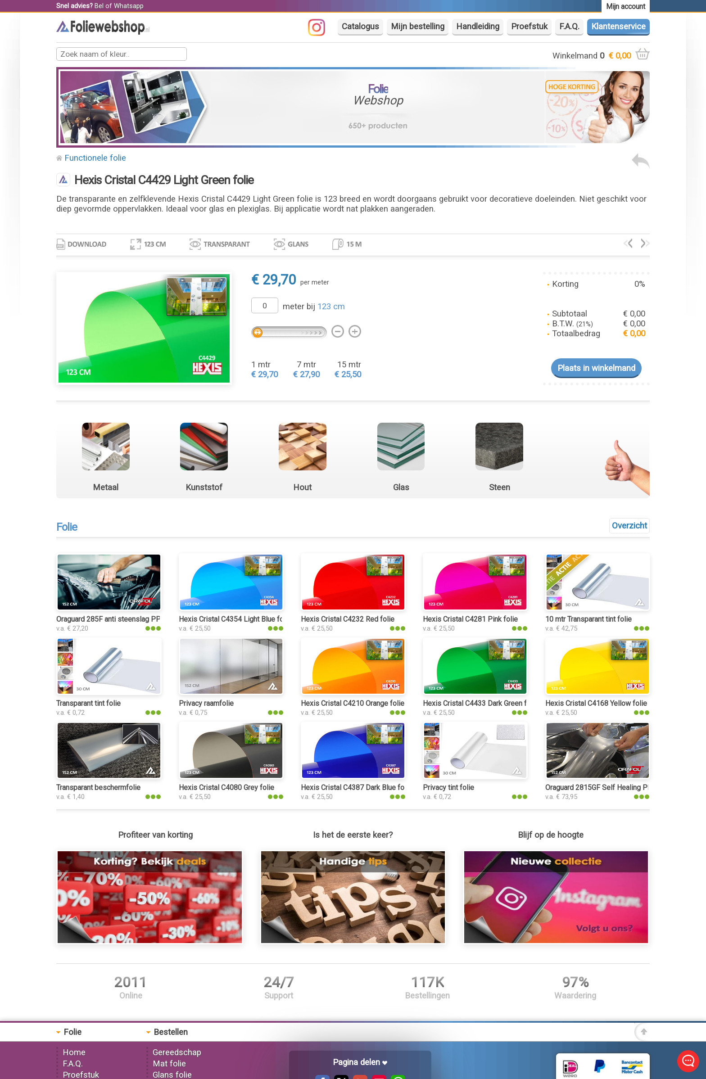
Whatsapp (129, 6)
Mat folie (169, 1064)
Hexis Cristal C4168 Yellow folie (596, 703)
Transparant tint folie (88, 703)
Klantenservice (618, 27)
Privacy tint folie (448, 787)
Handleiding (477, 27)
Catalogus (360, 27)
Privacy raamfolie (206, 703)
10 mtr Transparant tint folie (588, 619)
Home (74, 1052)
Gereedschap (177, 1052)
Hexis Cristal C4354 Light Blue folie (235, 619)
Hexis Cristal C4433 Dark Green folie (481, 703)
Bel (99, 6)
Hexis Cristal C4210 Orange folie (352, 703)
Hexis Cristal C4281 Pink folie (470, 619)
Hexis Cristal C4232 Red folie (347, 619)
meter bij (314, 307)
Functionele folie (95, 158)
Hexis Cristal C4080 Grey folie (226, 787)
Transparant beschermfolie (98, 787)
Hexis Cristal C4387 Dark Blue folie (356, 787)
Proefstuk (529, 27)
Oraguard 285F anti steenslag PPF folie (118, 619)
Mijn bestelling (417, 27)
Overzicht (629, 526)
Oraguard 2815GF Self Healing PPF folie (609, 787)
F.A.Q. (569, 27)
